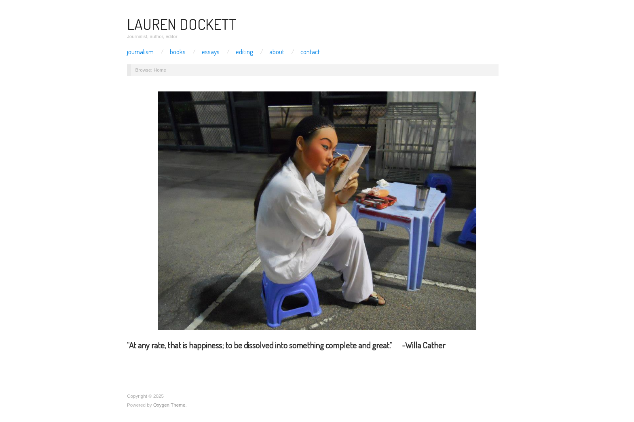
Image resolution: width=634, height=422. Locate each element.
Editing (244, 51)
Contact (310, 51)
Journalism (140, 51)
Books (178, 51)
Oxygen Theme (169, 404)
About (276, 51)
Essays (211, 51)
